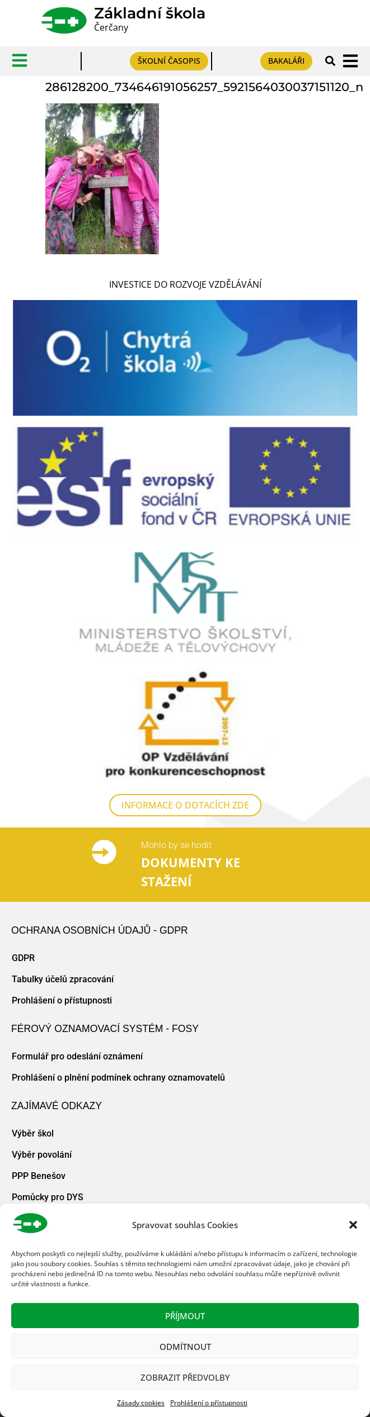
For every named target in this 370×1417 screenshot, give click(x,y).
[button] (353, 1224)
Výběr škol (33, 1133)
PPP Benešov (38, 1176)
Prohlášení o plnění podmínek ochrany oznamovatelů (118, 1077)
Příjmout (185, 1315)
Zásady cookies (141, 1403)
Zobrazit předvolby (185, 1377)
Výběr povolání (42, 1154)
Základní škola (149, 13)
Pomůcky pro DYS (47, 1197)
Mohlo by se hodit (176, 845)
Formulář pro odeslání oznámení (77, 1056)
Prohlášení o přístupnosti (208, 1403)
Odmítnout (185, 1346)
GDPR (23, 958)
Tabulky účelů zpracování (63, 979)
